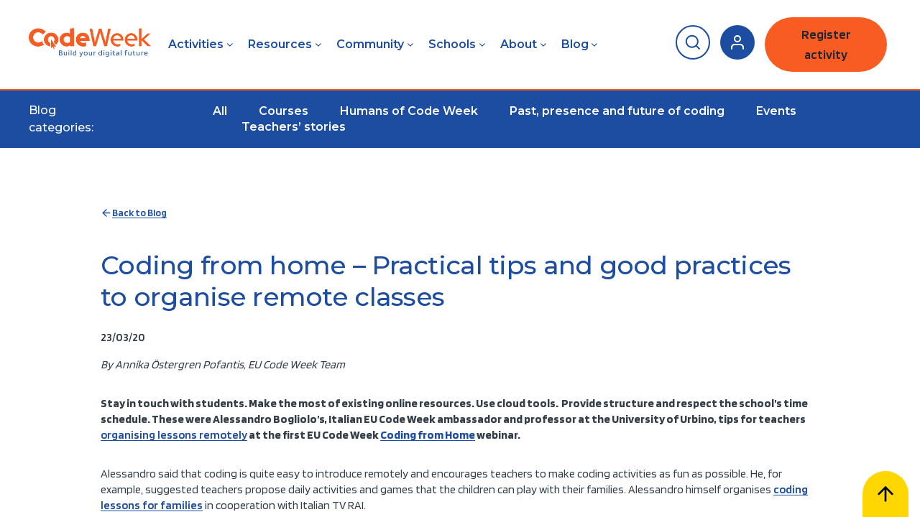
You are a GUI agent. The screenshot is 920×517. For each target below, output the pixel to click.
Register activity (826, 44)
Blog (575, 44)
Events (776, 111)
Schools (452, 44)
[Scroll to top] (885, 494)
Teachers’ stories (294, 127)
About (518, 44)
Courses (283, 111)
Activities (196, 44)
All (220, 111)
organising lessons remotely (174, 435)
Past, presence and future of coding (617, 111)
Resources (280, 44)
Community (370, 44)
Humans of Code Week (409, 111)
